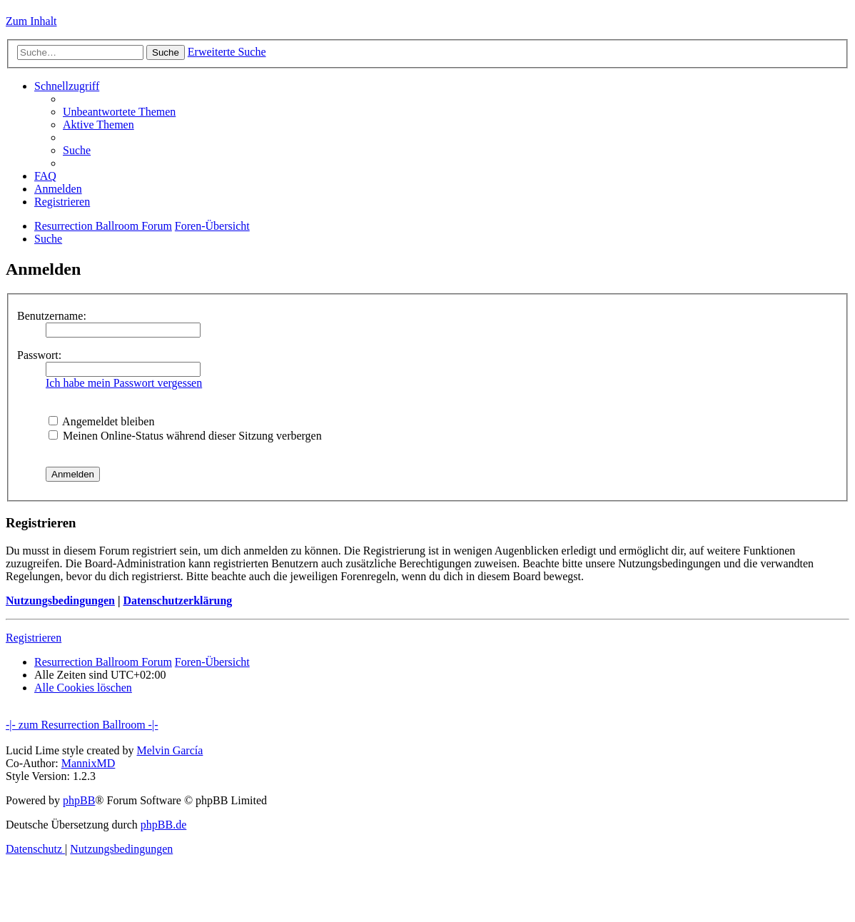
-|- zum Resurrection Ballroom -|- (82, 725)
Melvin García (169, 750)
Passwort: (39, 355)
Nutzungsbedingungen (60, 600)
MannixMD (88, 763)
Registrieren (33, 638)
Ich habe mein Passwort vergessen (124, 383)
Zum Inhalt (31, 21)
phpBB (79, 800)
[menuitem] (119, 112)
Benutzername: (51, 316)
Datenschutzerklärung (177, 600)
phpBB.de (163, 825)
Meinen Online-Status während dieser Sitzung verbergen (185, 436)
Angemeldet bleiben (101, 421)
